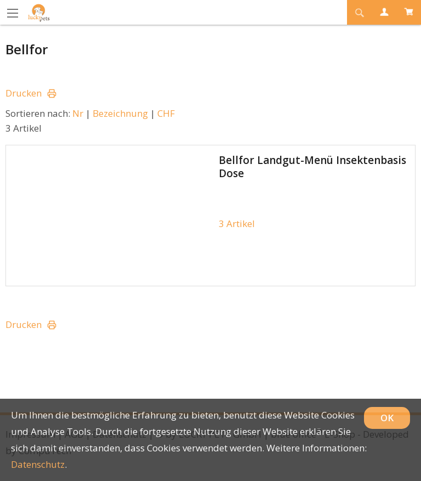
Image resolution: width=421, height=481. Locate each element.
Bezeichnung (120, 113)
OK (387, 417)
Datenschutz (38, 464)
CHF (166, 113)
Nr (77, 113)
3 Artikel (237, 223)
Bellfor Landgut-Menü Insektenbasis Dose (312, 166)
